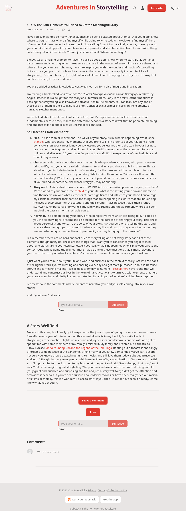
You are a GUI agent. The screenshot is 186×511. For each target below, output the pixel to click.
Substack (75, 508)
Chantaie (32, 29)
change (38, 141)
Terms (101, 490)
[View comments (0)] (63, 29)
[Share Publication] (142, 8)
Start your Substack (81, 500)
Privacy (92, 490)
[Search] (134, 8)
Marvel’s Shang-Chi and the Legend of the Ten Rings (79, 348)
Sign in (175, 8)
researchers (120, 268)
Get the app (110, 499)
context (79, 191)
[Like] (58, 29)
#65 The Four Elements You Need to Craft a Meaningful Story (72, 25)
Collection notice (117, 490)
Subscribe (156, 8)
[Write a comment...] (97, 457)
